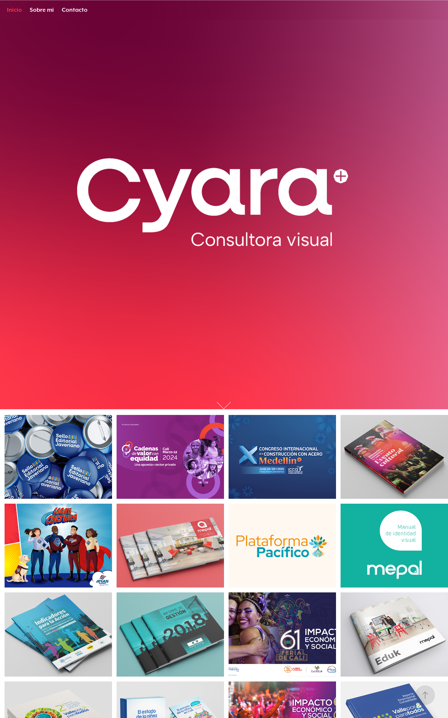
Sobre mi (42, 9)
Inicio (14, 9)
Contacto (75, 9)
